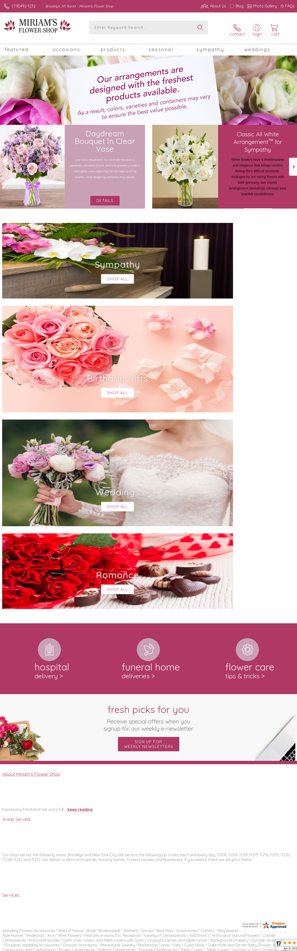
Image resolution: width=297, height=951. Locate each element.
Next (293, 163)
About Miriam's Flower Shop (31, 573)
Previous (4, 163)
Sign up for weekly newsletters (148, 543)
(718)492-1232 (23, 6)
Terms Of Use (185, 946)
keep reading (80, 609)
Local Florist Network (247, 946)
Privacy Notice (213, 946)
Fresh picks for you (148, 517)
